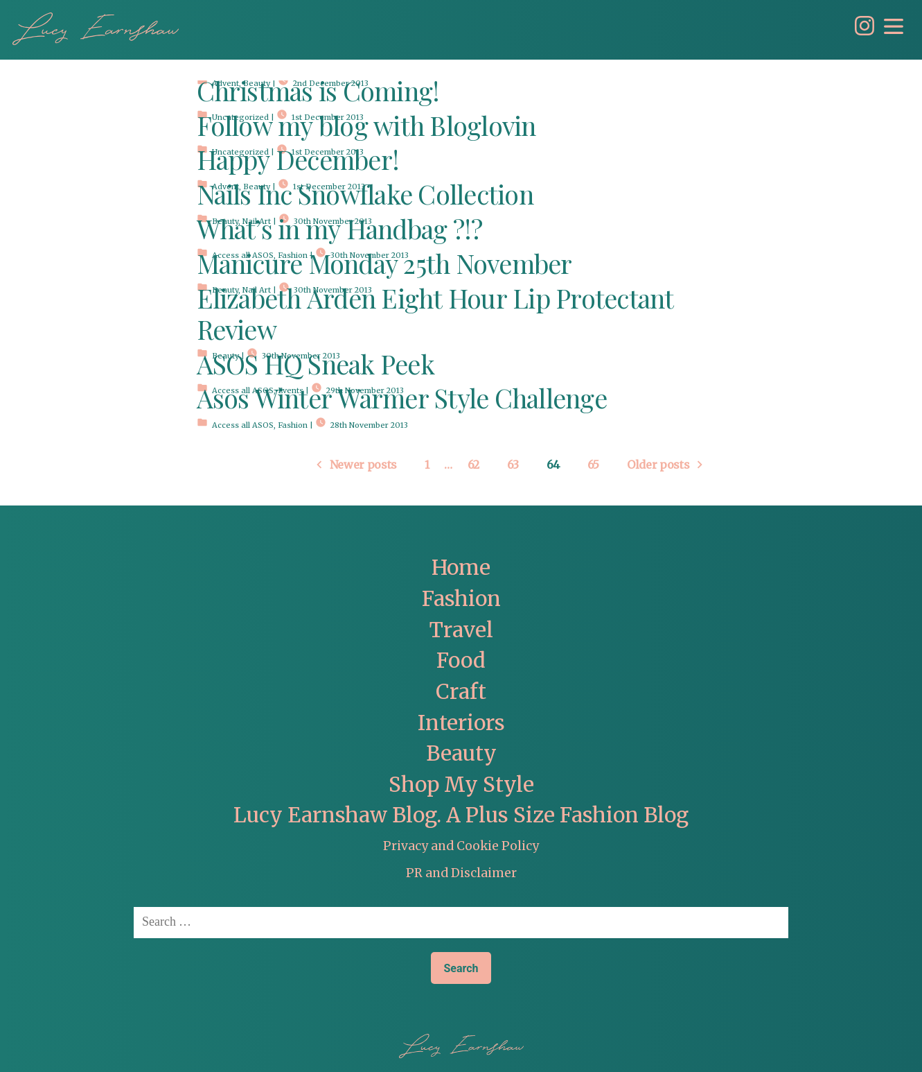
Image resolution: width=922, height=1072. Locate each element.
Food (461, 660)
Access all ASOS (243, 425)
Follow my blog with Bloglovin (366, 128)
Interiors (461, 723)
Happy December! (298, 162)
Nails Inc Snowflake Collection (365, 196)
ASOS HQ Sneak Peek (315, 366)
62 (473, 465)
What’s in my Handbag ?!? (340, 231)
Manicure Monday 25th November (384, 266)
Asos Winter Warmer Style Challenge (402, 400)
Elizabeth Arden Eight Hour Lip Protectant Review (435, 316)
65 (593, 465)
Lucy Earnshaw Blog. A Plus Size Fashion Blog (461, 815)
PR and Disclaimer (461, 873)
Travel (461, 630)
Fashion (293, 425)
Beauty (461, 753)
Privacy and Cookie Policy (461, 846)
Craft (461, 691)
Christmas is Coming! (318, 93)
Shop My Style (461, 784)
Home (461, 567)
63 (513, 465)
